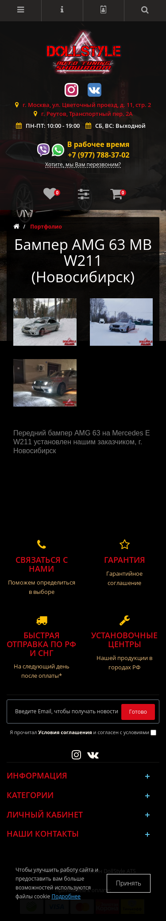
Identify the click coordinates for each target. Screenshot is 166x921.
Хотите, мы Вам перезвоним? (83, 165)
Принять (128, 883)
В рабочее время (98, 144)
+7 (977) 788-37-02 (98, 155)
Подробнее (66, 896)
